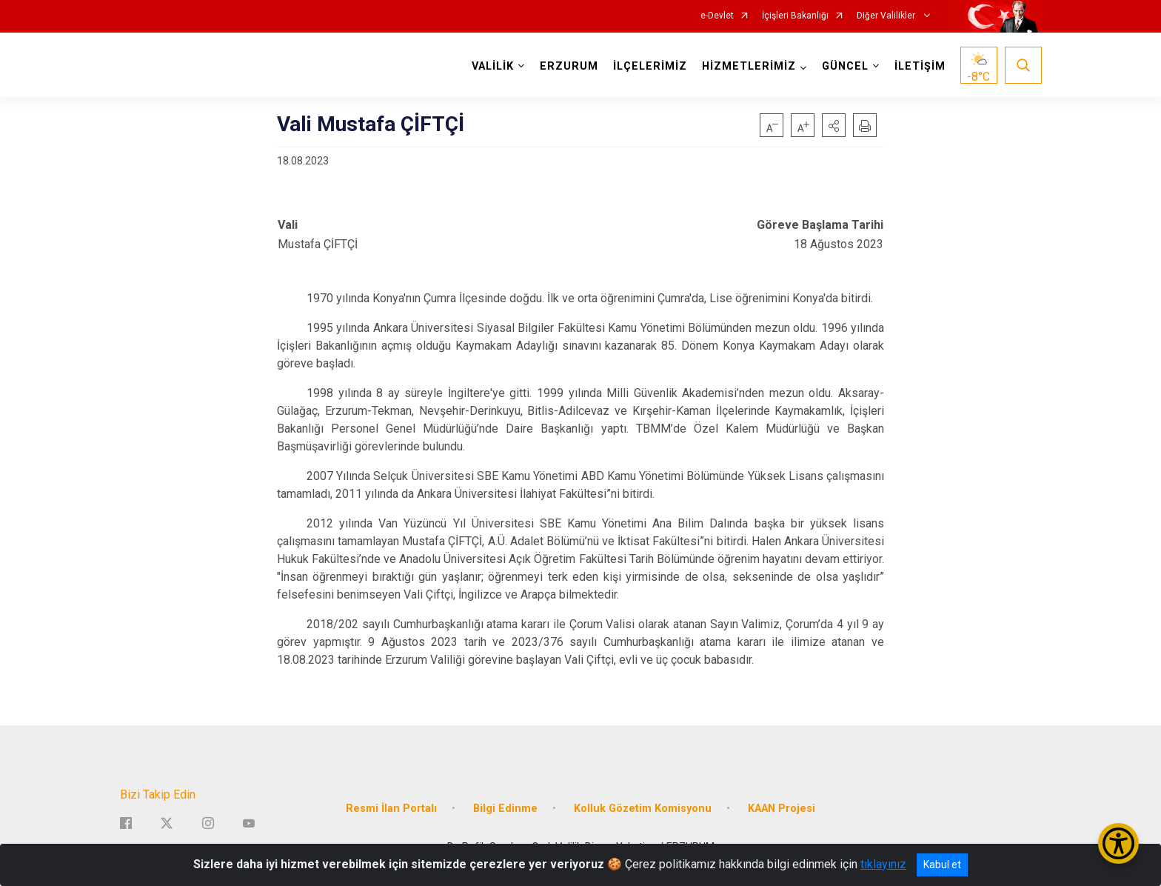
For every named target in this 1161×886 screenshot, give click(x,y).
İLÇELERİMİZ (650, 66)
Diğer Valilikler (887, 16)
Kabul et (942, 864)
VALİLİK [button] (493, 66)
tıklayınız (883, 864)
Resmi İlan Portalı (391, 808)
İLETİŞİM (920, 66)
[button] (834, 125)
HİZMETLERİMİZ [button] (749, 66)
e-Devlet (717, 16)
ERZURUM (569, 66)
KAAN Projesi (781, 808)
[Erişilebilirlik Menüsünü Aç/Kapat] (1118, 843)
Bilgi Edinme (505, 808)
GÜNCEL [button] (845, 66)
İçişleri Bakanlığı (795, 16)
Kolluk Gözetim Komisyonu (643, 808)
